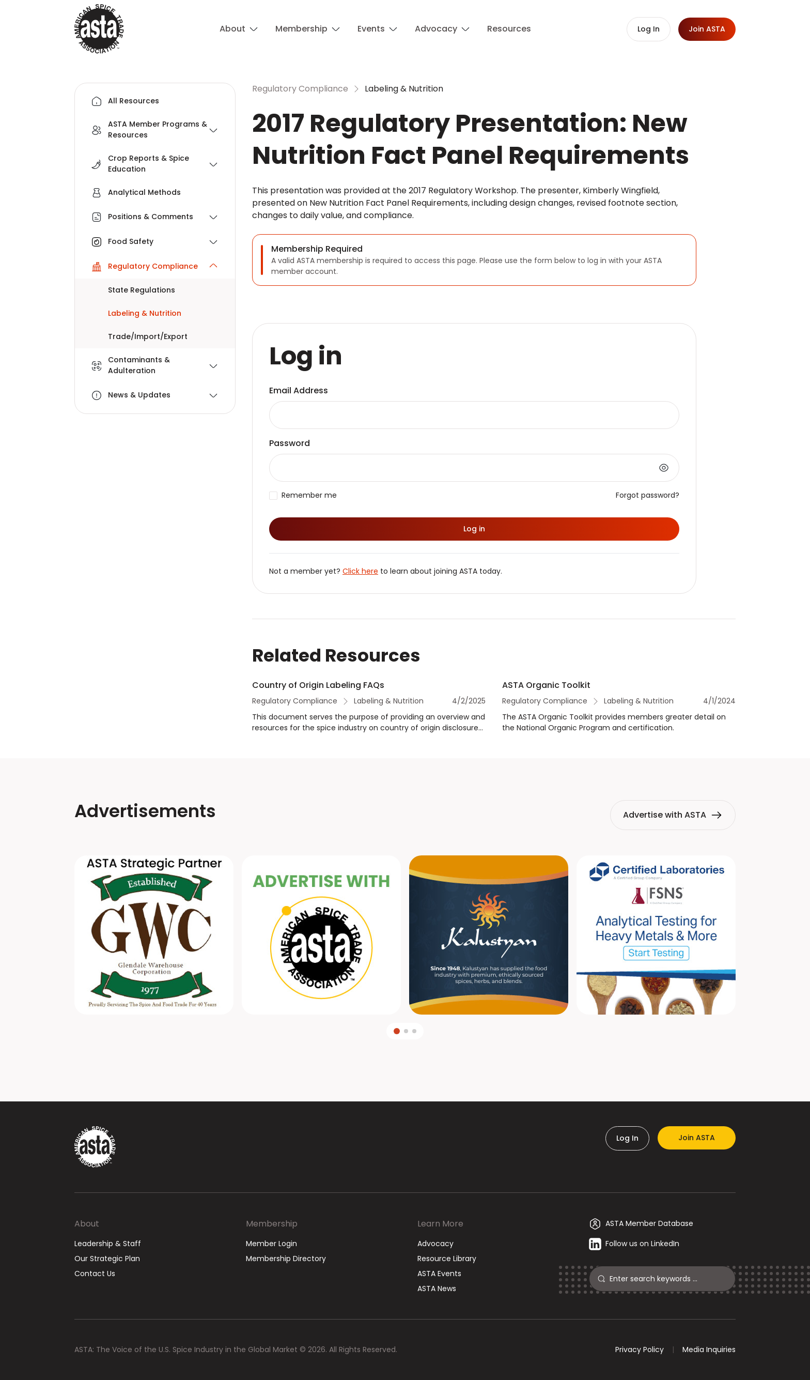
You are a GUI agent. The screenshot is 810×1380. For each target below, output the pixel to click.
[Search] (668, 1278)
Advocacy (435, 1243)
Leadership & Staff (107, 1243)
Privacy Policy (639, 1349)
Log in (474, 529)
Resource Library (446, 1258)
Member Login (271, 1243)
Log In (627, 1138)
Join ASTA (696, 1137)
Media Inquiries (709, 1349)
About (86, 1224)
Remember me (309, 495)
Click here (360, 571)
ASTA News (436, 1288)
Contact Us (94, 1273)
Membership (272, 1224)
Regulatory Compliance (300, 89)
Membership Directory (286, 1258)
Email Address (298, 390)
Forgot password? (647, 495)
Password (289, 443)
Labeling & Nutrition (404, 89)
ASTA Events (439, 1273)
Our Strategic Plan (107, 1258)
